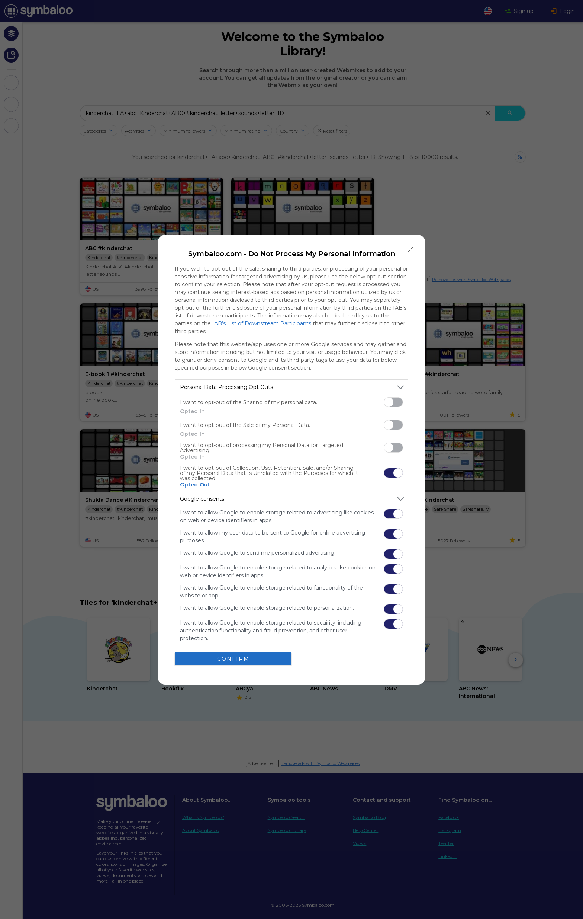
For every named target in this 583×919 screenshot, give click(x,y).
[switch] (393, 402)
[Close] (411, 249)
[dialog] (291, 460)
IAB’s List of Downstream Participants (261, 323)
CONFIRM (233, 658)
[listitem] (291, 387)
